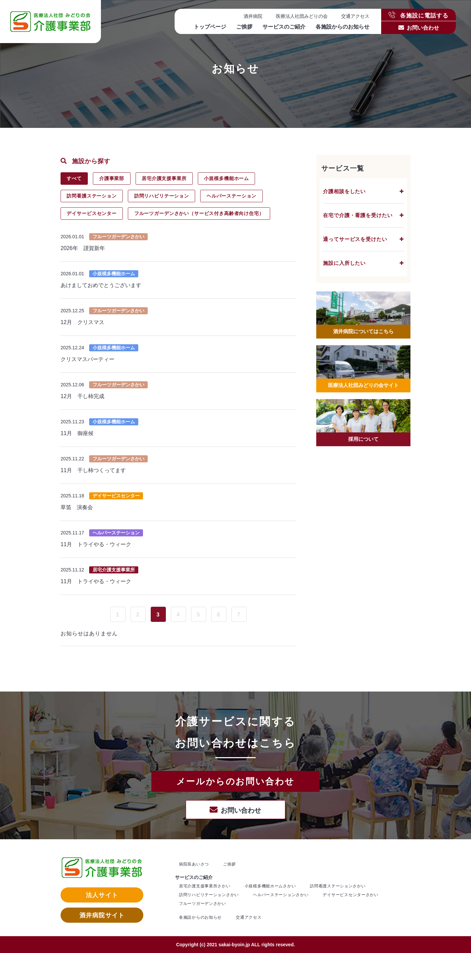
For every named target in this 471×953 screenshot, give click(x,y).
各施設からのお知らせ (342, 27)
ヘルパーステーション (233, 196)
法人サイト (102, 895)
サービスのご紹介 (283, 27)
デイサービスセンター (92, 213)
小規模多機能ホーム (229, 178)
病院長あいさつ (194, 864)
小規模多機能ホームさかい (270, 886)
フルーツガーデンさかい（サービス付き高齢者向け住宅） (200, 213)
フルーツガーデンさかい (202, 903)
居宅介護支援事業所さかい (204, 886)
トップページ (210, 27)
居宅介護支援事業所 (165, 178)
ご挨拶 (244, 27)
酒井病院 (253, 16)
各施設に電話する (419, 15)
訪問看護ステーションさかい (337, 886)
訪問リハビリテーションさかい (209, 894)
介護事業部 (112, 178)
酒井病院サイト (101, 915)
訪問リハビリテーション (162, 196)
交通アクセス (355, 16)
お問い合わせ (423, 28)
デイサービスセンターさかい (350, 894)
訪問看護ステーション (92, 196)
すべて (74, 178)
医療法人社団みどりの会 (302, 16)
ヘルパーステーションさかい (281, 894)
